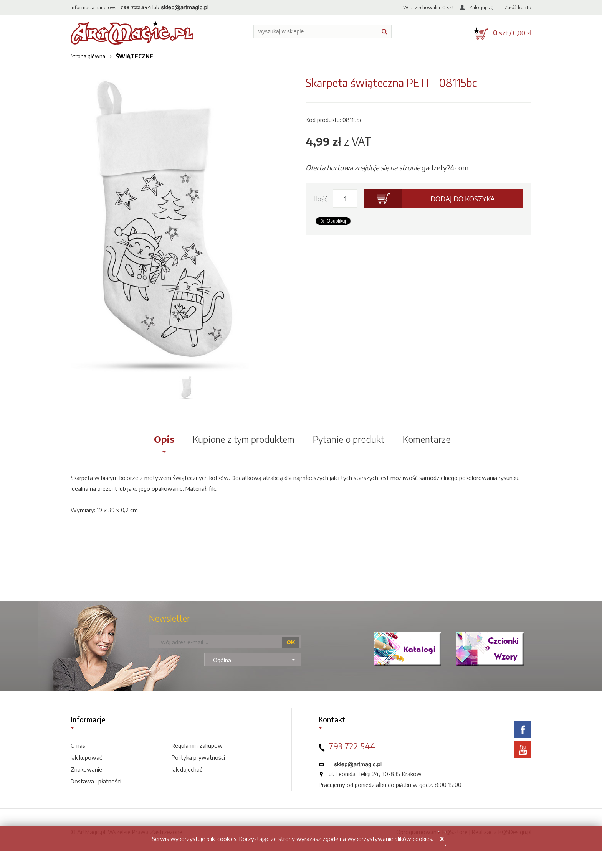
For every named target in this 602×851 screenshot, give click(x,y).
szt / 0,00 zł (512, 32)
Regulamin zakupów (197, 745)
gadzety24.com (445, 167)
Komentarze (426, 439)
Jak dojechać (187, 769)
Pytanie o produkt (348, 439)
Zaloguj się (481, 7)
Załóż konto (517, 7)
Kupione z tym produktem (243, 439)
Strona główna (88, 56)
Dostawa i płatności (96, 781)
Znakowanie (86, 769)
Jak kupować (86, 757)
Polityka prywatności (198, 757)
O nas (78, 745)
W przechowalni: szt (428, 7)
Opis (164, 439)
